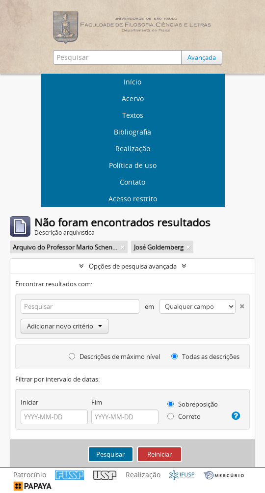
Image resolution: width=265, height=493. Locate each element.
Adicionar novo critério (64, 326)
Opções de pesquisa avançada (133, 266)
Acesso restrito (132, 198)
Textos (132, 115)
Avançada (201, 57)
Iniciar (29, 402)
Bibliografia (132, 132)
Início (132, 81)
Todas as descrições (205, 356)
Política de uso (133, 165)
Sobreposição (192, 404)
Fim (96, 402)
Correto (184, 416)
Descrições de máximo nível (114, 356)
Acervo (133, 98)
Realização (132, 148)
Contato (132, 182)
